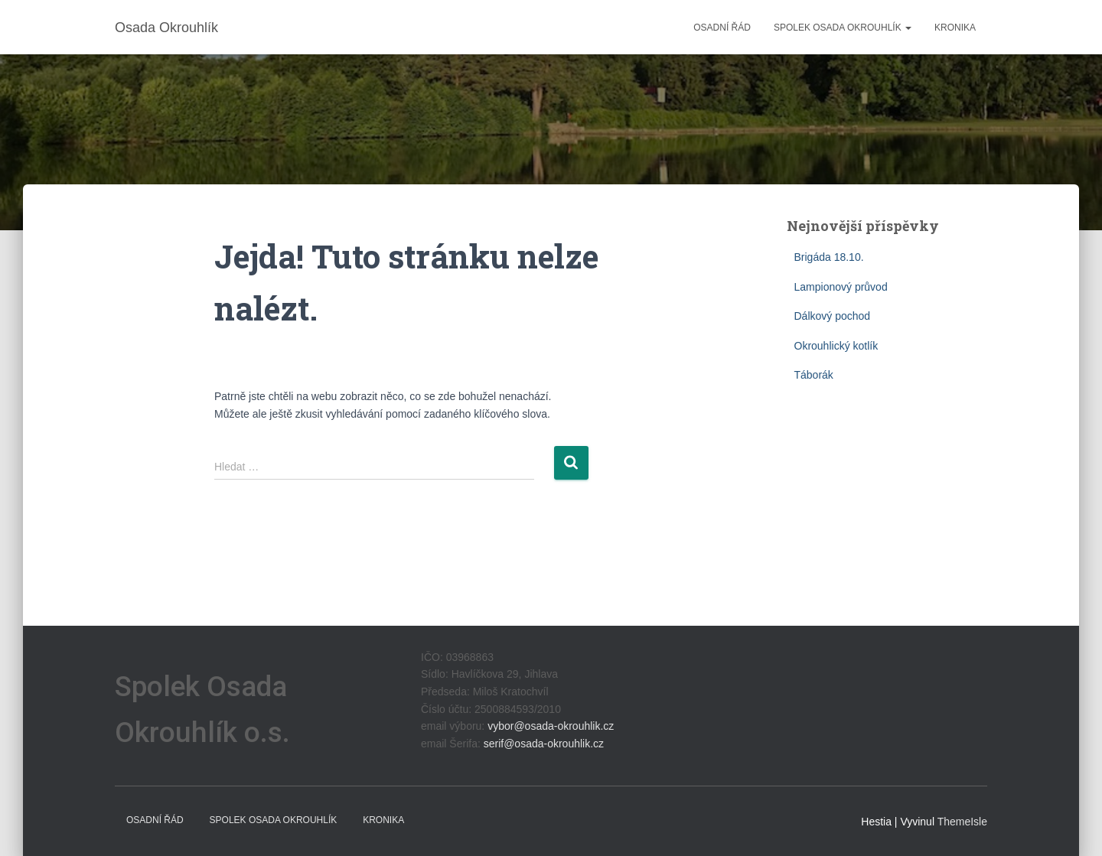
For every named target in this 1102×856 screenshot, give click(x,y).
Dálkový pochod (832, 316)
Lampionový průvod (841, 287)
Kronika (955, 27)
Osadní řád (722, 27)
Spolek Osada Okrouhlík (842, 27)
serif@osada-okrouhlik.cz (544, 743)
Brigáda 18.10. (829, 257)
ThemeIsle (962, 821)
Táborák (813, 375)
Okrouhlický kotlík (836, 346)
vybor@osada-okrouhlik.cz (550, 726)
